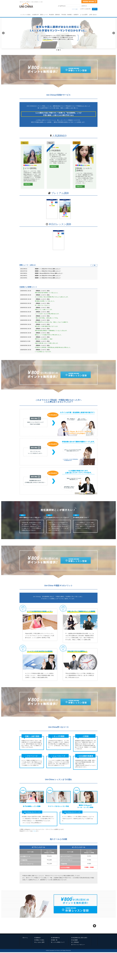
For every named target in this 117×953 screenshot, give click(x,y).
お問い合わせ (93, 14)
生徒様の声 (35, 14)
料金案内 (51, 14)
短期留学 (76, 14)
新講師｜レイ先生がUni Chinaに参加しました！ (48, 271)
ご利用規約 (76, 942)
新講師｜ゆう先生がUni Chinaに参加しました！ (48, 275)
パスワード (84, 6)
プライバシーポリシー (79, 944)
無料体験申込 (56, 937)
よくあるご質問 (40, 942)
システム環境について (59, 942)
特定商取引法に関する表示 (80, 937)
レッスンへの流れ (26, 14)
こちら (34, 831)
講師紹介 (57, 14)
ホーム (26, 937)
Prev (3, 33)
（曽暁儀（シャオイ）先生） (42, 290)
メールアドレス (61, 6)
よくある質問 (83, 14)
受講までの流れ (40, 940)
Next (113, 33)
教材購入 (69, 14)
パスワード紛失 (75, 9)
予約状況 (63, 14)
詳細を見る (28, 184)
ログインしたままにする (85, 8)
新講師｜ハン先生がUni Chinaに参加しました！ (48, 268)
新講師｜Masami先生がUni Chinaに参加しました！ (49, 273)
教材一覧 (55, 940)
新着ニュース (44, 14)
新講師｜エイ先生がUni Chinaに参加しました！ (48, 277)
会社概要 (75, 940)
